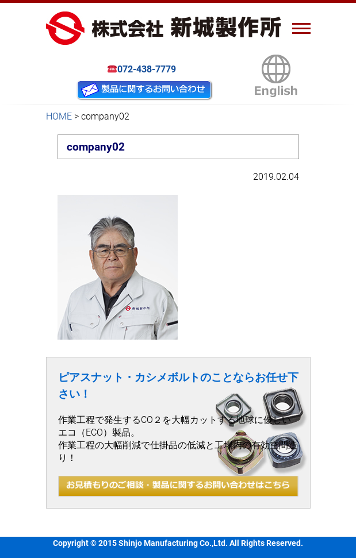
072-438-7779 (142, 69)
